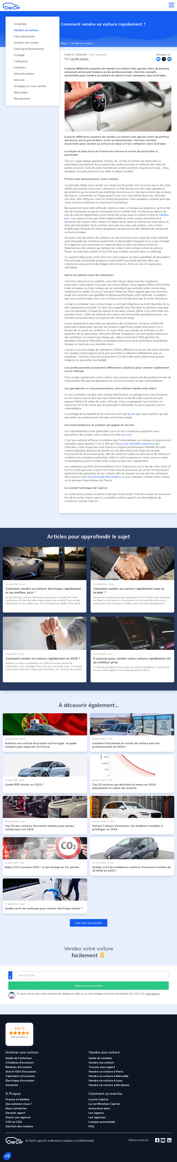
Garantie (12, 1085)
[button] (7, 1156)
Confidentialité (84, 1140)
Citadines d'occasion (20, 1062)
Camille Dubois (78, 58)
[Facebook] (157, 1140)
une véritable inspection (139, 443)
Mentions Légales (61, 1140)
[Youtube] (162, 1140)
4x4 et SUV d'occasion (21, 1071)
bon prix (126, 434)
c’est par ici (153, 993)
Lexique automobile (101, 1121)
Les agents (96, 1112)
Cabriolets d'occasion (20, 1076)
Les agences (97, 1117)
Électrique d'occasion (20, 1080)
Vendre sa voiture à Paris (105, 1071)
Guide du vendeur (100, 1058)
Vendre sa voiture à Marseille (108, 1076)
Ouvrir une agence (18, 1117)
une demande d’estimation (104, 476)
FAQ (91, 1126)
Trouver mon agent (101, 1067)
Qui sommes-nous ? (19, 1103)
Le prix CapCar (98, 1099)
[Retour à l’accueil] (11, 6)
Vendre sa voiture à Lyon (105, 1080)
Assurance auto (99, 1108)
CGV (9, 1121)
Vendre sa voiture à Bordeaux (108, 1085)
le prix (131, 414)
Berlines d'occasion (19, 1067)
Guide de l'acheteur (19, 1058)
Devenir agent (15, 1112)
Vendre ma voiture (101, 1062)
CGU (19, 1121)
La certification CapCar (104, 1103)
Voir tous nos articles (88, 923)
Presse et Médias (17, 1099)
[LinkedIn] (168, 1140)
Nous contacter (16, 1108)
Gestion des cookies (19, 1126)
